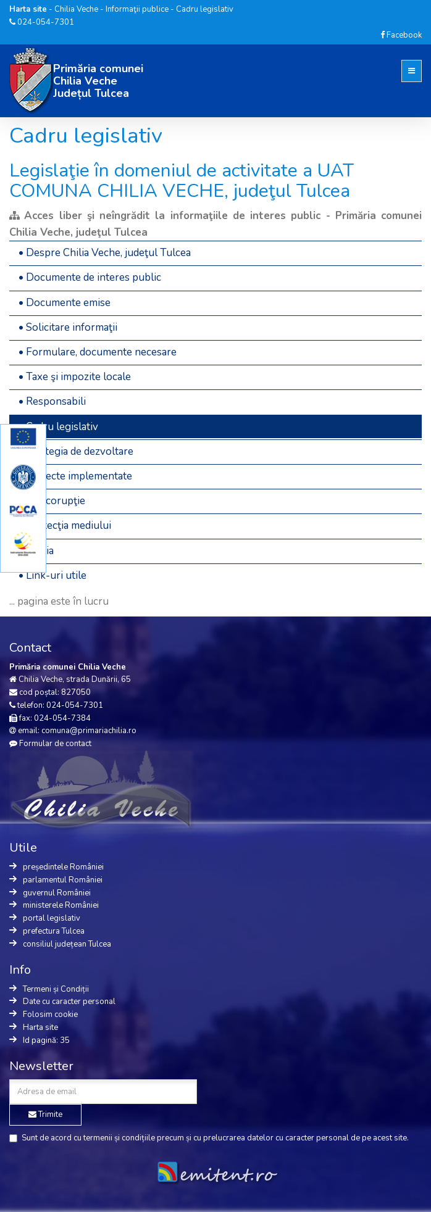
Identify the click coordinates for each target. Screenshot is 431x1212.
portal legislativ (51, 918)
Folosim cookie (50, 1014)
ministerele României (61, 905)
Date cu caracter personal (69, 1001)
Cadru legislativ (204, 9)
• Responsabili (52, 401)
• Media (36, 551)
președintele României (63, 867)
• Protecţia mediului (65, 525)
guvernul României (57, 893)
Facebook (401, 35)
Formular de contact (55, 743)
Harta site (40, 1027)
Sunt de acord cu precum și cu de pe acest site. (209, 1138)
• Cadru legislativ (58, 427)
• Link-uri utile (52, 575)
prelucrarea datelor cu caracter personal (276, 1138)
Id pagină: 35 (46, 1040)
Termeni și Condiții (56, 989)
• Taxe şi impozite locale (75, 377)
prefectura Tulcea (54, 931)
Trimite (45, 1114)
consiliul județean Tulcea (67, 944)
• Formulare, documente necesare (98, 352)
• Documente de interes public (90, 277)
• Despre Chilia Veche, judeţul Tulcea (105, 253)
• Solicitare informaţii (68, 327)
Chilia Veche (76, 9)
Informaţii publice (137, 9)
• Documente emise (65, 303)
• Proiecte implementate (75, 476)
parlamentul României (63, 880)
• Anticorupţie (52, 501)
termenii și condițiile (119, 1138)
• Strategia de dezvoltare (76, 451)
